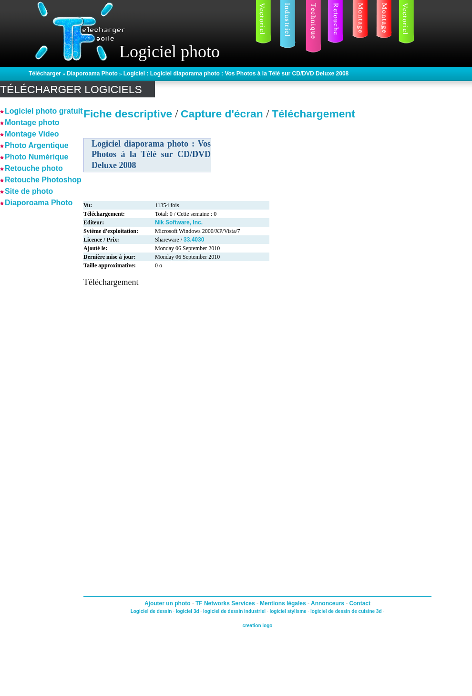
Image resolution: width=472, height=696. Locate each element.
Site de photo (29, 191)
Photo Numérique (36, 157)
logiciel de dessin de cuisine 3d (346, 611)
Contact (359, 603)
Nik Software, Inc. (179, 222)
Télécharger (45, 73)
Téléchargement (313, 113)
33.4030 (194, 239)
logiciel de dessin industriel (234, 611)
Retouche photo (34, 168)
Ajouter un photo (168, 603)
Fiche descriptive (127, 113)
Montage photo (32, 122)
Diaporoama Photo (92, 73)
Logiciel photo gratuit (44, 111)
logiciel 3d (187, 611)
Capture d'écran (223, 113)
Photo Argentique (37, 145)
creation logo (258, 625)
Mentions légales (284, 603)
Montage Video (32, 134)
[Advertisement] (28, 353)
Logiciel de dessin (151, 611)
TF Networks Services (226, 603)
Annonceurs (328, 603)
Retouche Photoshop (43, 180)
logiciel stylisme (287, 611)
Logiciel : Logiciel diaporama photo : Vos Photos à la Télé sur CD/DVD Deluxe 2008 (236, 73)
